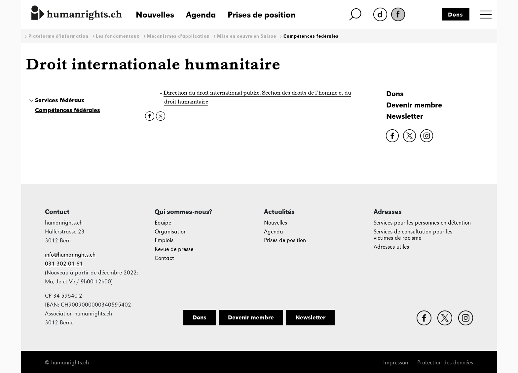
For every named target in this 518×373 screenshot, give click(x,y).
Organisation (171, 231)
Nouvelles (155, 15)
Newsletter (404, 116)
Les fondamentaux (117, 36)
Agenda (201, 15)
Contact (164, 258)
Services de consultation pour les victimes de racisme (413, 235)
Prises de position (262, 15)
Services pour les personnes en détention (422, 222)
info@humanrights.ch (70, 254)
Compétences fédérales (311, 36)
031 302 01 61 (64, 263)
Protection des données (445, 362)
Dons (455, 14)
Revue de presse (174, 249)
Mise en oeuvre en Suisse (246, 36)
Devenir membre (414, 105)
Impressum (396, 362)
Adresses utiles (391, 246)
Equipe (163, 222)
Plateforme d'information (58, 36)
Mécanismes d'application (178, 36)
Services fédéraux (59, 100)
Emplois (164, 240)
